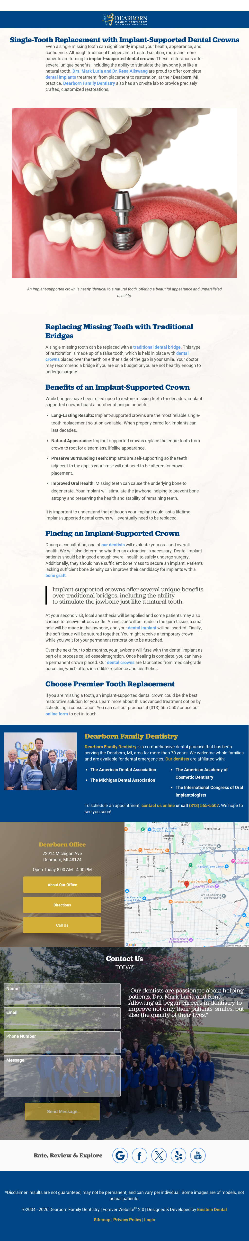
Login (149, 1219)
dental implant (142, 628)
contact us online (158, 805)
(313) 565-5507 (204, 805)
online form (56, 714)
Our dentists (177, 759)
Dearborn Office (62, 844)
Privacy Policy (127, 1219)
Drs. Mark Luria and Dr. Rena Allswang (110, 71)
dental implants (60, 77)
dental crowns (120, 662)
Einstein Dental (212, 1209)
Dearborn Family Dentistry (89, 83)
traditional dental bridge (157, 347)
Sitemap (102, 1219)
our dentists (113, 545)
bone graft (55, 575)
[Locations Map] (186, 884)
